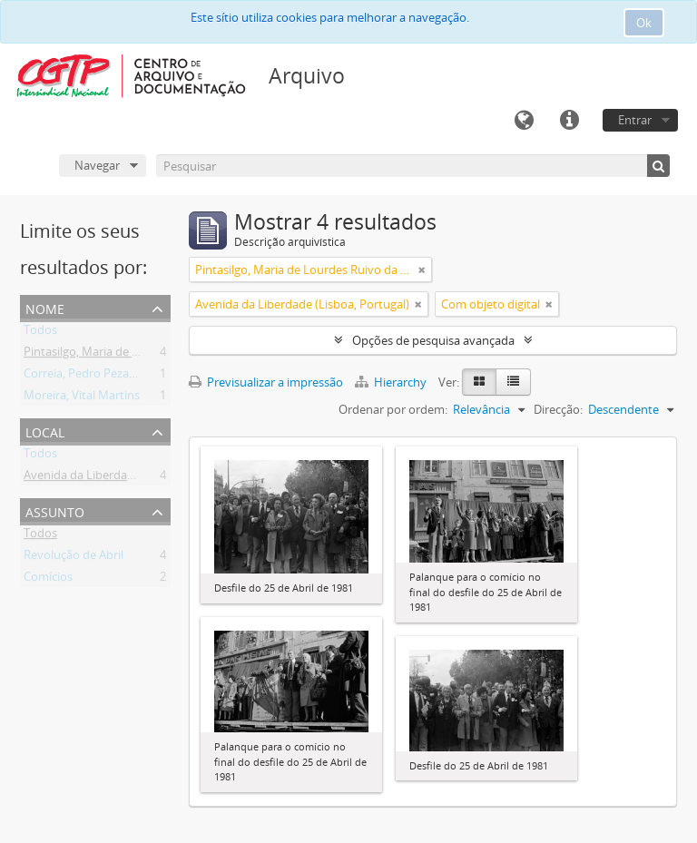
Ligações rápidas (569, 120)
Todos (40, 333)
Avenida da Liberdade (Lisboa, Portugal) (131, 478)
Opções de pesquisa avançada (433, 340)
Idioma (523, 120)
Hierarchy (392, 382)
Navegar (97, 165)
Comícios (48, 580)
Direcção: (558, 409)
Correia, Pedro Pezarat (84, 376)
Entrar (635, 120)
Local (44, 430)
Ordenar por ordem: (393, 409)
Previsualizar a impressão (266, 382)
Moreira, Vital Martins (82, 398)
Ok (644, 23)
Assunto (54, 510)
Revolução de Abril (73, 558)
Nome (44, 307)
